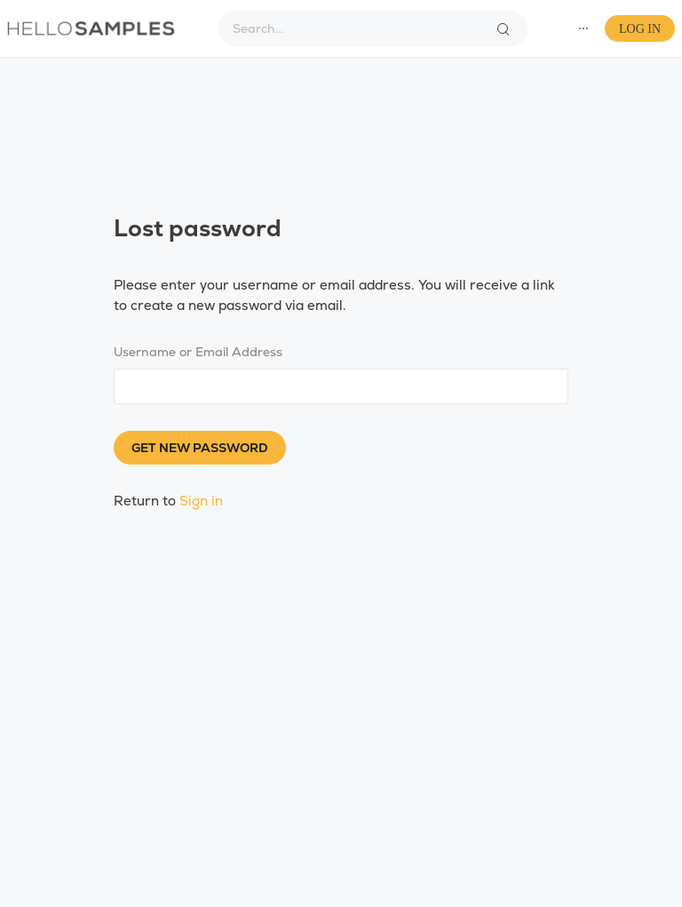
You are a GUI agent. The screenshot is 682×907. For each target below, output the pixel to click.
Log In (640, 29)
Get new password (199, 448)
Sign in (201, 500)
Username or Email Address (198, 352)
